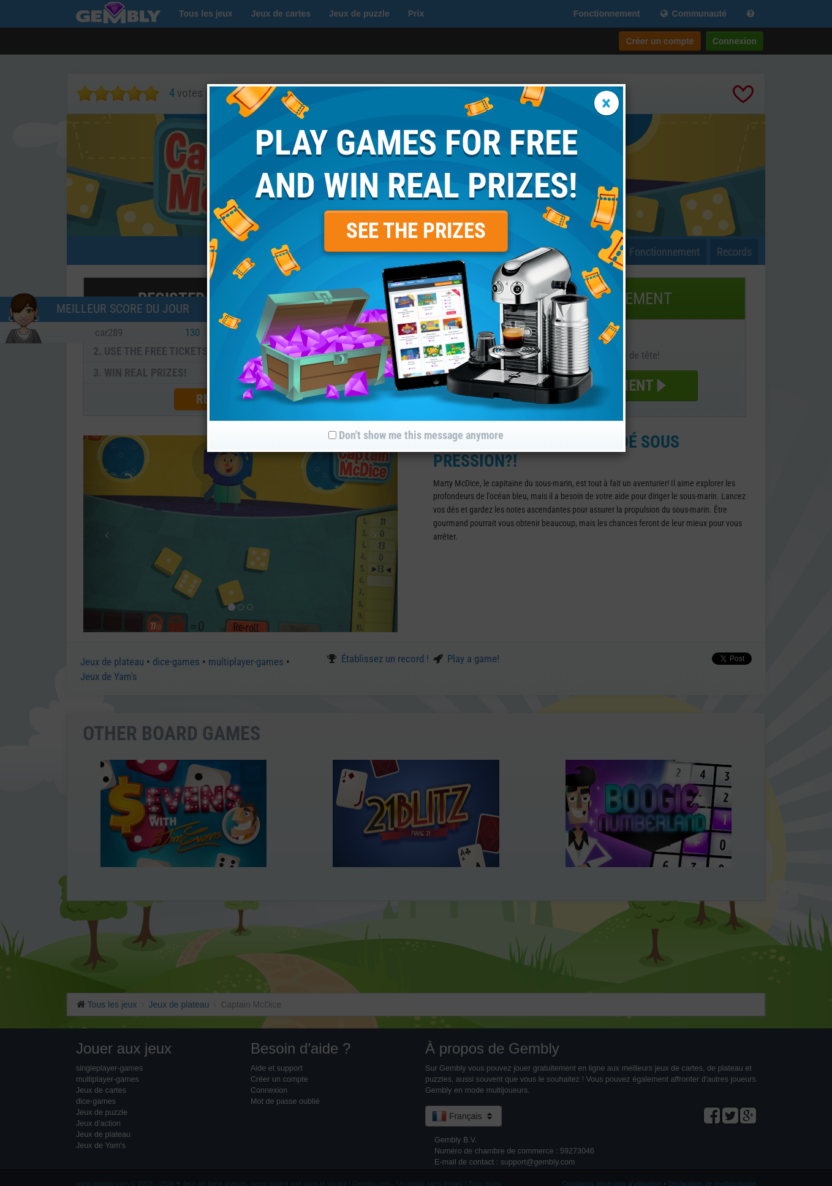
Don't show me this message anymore (416, 435)
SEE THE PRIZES (416, 230)
